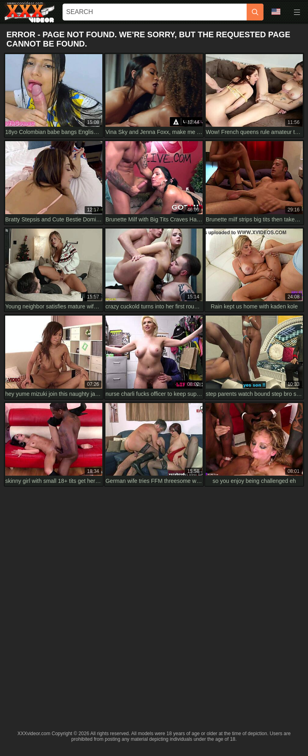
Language (276, 11)
